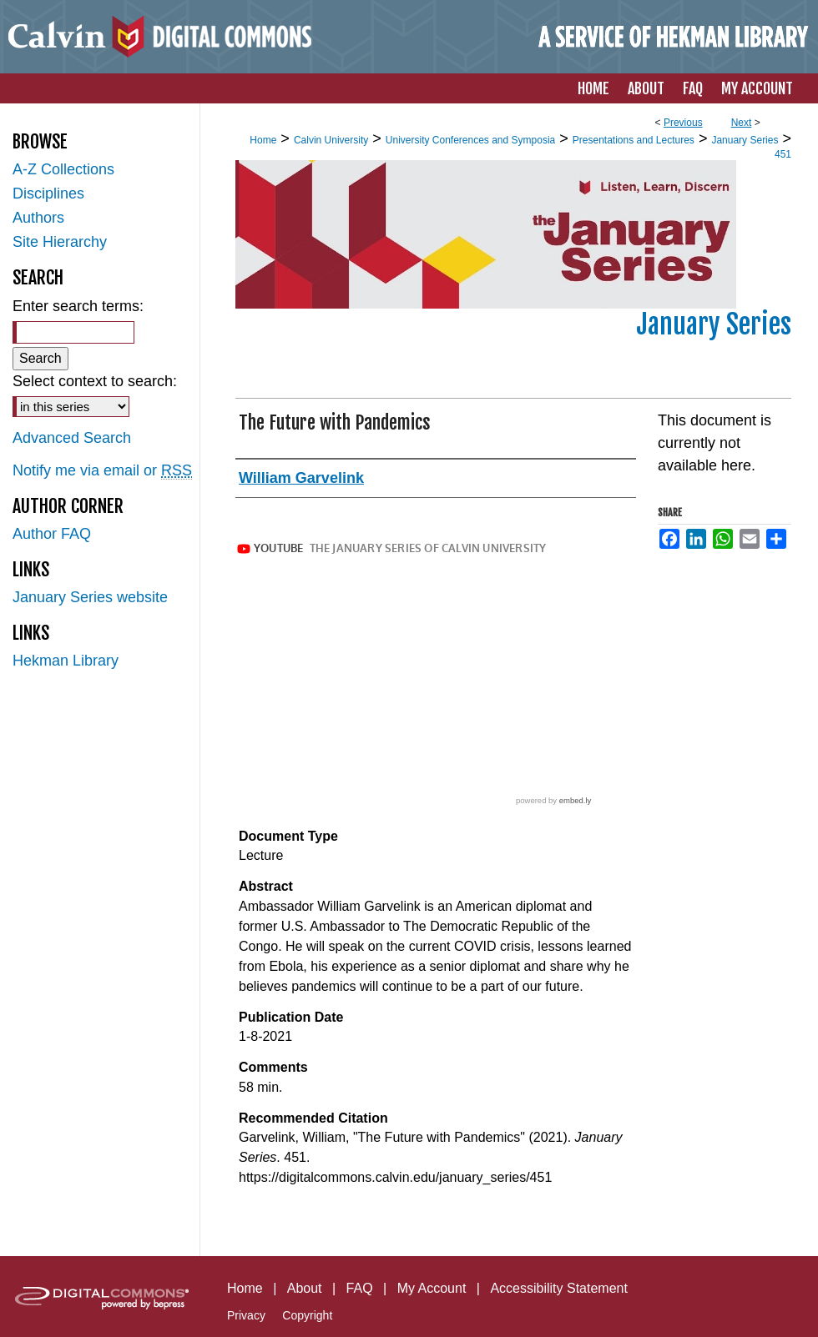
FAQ (359, 1288)
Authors (38, 217)
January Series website (90, 597)
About (304, 1288)
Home (263, 140)
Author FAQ (52, 533)
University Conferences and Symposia (470, 140)
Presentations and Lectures (633, 140)
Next (741, 122)
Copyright (307, 1315)
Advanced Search (72, 438)
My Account (432, 1288)
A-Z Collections (63, 169)
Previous (683, 122)
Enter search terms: (78, 306)
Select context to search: (95, 381)
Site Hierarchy (60, 242)
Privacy (246, 1315)
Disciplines (48, 193)
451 (783, 154)
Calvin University (331, 140)
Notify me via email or (102, 471)
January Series (744, 140)
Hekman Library (66, 660)
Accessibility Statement (559, 1288)
